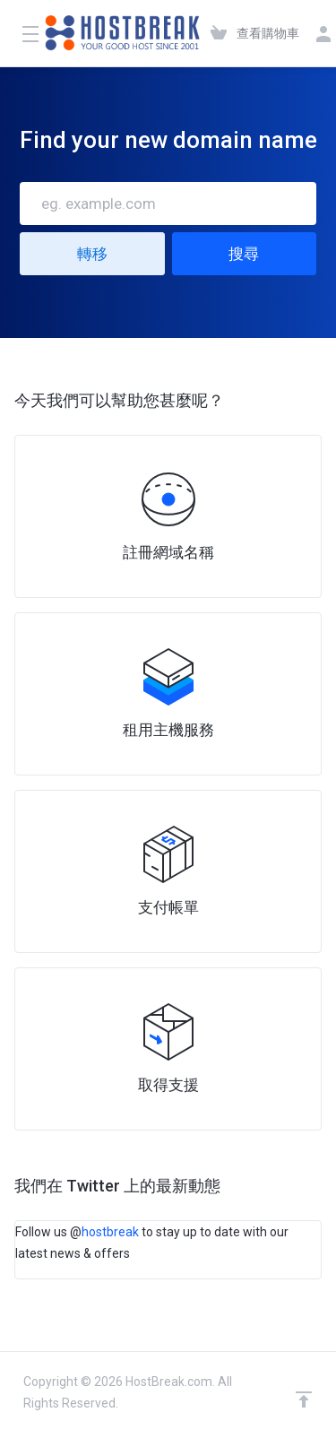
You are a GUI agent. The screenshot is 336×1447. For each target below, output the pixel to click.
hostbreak (110, 1232)
